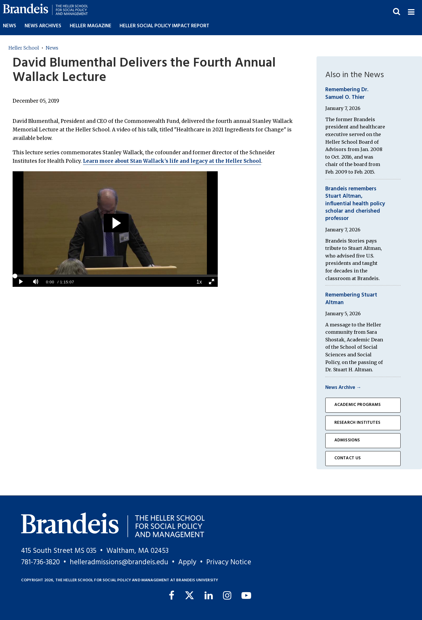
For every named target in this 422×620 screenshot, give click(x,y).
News (9, 26)
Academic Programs (357, 405)
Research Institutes (357, 422)
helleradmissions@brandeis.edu (119, 562)
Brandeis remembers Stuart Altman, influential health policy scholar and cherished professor (355, 203)
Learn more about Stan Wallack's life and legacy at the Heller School (172, 161)
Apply (187, 562)
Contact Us (347, 458)
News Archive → (343, 388)
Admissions (347, 440)
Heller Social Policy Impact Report (164, 26)
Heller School (23, 48)
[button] (411, 11)
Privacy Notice (228, 562)
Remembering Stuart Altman (351, 299)
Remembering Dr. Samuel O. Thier (346, 93)
